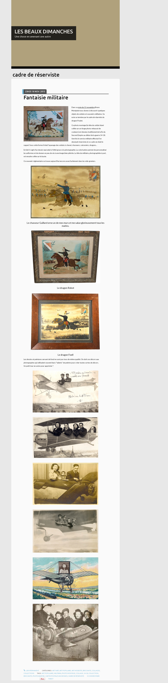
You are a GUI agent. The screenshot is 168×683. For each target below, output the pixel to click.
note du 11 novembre (86, 107)
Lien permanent (31, 670)
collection (93, 673)
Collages (96, 670)
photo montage (68, 673)
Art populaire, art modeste (70, 670)
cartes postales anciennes (56, 676)
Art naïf (55, 670)
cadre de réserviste (76, 676)
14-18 (86, 673)
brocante (28, 676)
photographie (39, 676)
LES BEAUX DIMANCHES (44, 31)
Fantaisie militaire (46, 97)
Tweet (50, 679)
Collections (29, 673)
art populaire (47, 673)
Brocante (87, 670)
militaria (57, 673)
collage (79, 673)
